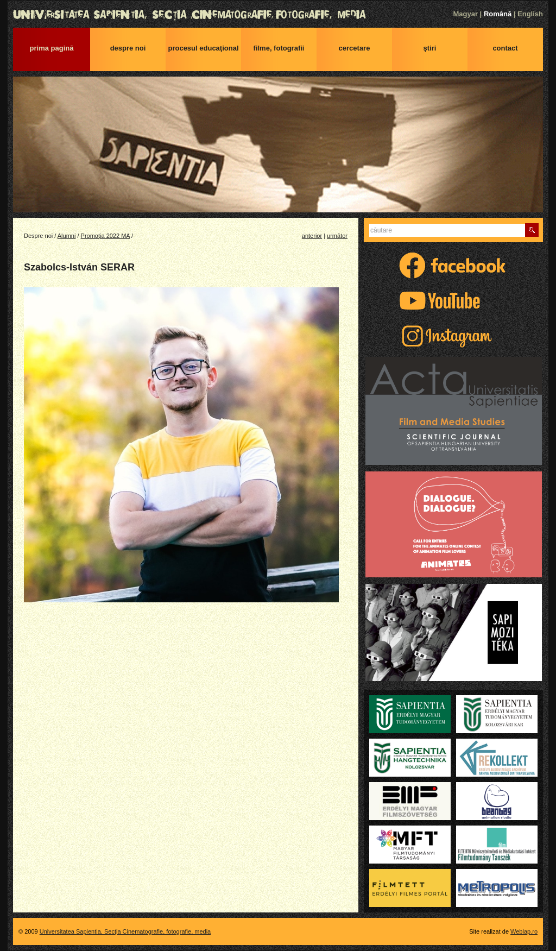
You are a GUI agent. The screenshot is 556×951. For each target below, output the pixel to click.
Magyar (465, 14)
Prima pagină (52, 48)
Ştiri (430, 48)
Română (497, 14)
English (530, 14)
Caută (532, 230)
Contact (504, 48)
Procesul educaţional (203, 48)
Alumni (67, 235)
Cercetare (354, 48)
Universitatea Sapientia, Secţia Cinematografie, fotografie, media (278, 14)
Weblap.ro (524, 931)
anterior (312, 235)
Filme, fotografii (279, 48)
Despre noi (128, 48)
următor (337, 235)
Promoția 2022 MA (105, 235)
